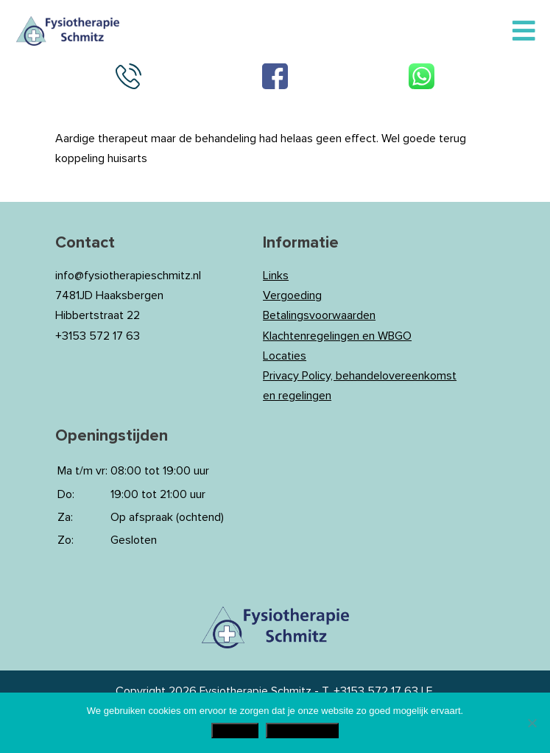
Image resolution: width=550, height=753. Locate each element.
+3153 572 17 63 (376, 691)
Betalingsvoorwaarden (319, 315)
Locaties (284, 356)
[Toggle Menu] (524, 31)
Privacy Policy (302, 730)
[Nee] (531, 722)
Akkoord (235, 730)
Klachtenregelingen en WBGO (337, 336)
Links (276, 275)
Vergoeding (292, 295)
